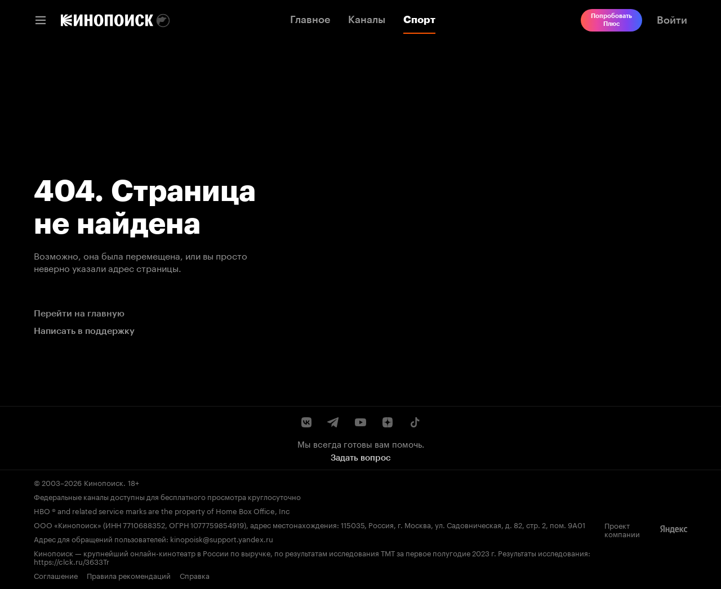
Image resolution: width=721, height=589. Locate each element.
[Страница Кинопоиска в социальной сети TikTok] (414, 422)
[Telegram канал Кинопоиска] (333, 422)
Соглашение (56, 575)
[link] (107, 20)
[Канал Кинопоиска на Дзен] (387, 422)
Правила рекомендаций (129, 575)
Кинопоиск (103, 482)
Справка (195, 575)
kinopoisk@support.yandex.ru (221, 538)
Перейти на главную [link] (79, 313)
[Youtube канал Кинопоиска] (360, 422)
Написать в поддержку (84, 330)
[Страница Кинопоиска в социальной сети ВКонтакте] (306, 422)
